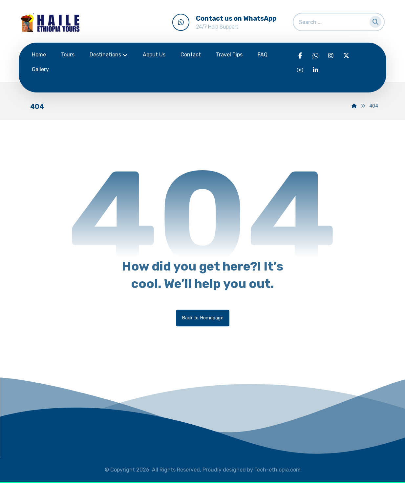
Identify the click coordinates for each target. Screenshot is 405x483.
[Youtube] (300, 70)
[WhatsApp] (315, 56)
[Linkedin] (315, 70)
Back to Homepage (203, 318)
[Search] (373, 20)
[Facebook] (300, 56)
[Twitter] (346, 56)
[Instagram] (331, 56)
